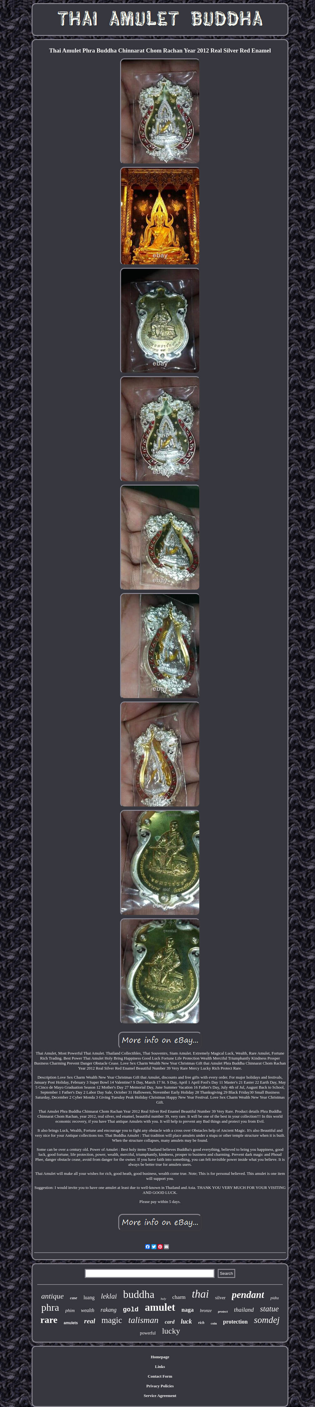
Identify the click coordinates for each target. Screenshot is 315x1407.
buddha (139, 1294)
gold (131, 1309)
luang (89, 1297)
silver (220, 1297)
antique (52, 1296)
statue (269, 1309)
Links (160, 1366)
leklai (109, 1296)
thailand (244, 1309)
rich (201, 1322)
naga (187, 1309)
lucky (171, 1330)
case (73, 1297)
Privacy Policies (160, 1386)
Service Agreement (160, 1395)
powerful (148, 1333)
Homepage (160, 1357)
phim (70, 1310)
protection (235, 1322)
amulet (160, 1307)
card (170, 1322)
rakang (109, 1310)
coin (214, 1323)
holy (163, 1298)
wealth (87, 1310)
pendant (248, 1294)
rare (48, 1320)
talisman (143, 1320)
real (89, 1321)
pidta (274, 1297)
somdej (267, 1320)
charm (178, 1297)
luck (186, 1321)
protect (223, 1311)
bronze (206, 1310)
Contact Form (160, 1376)
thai (200, 1294)
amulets (71, 1323)
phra (50, 1307)
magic (111, 1320)
